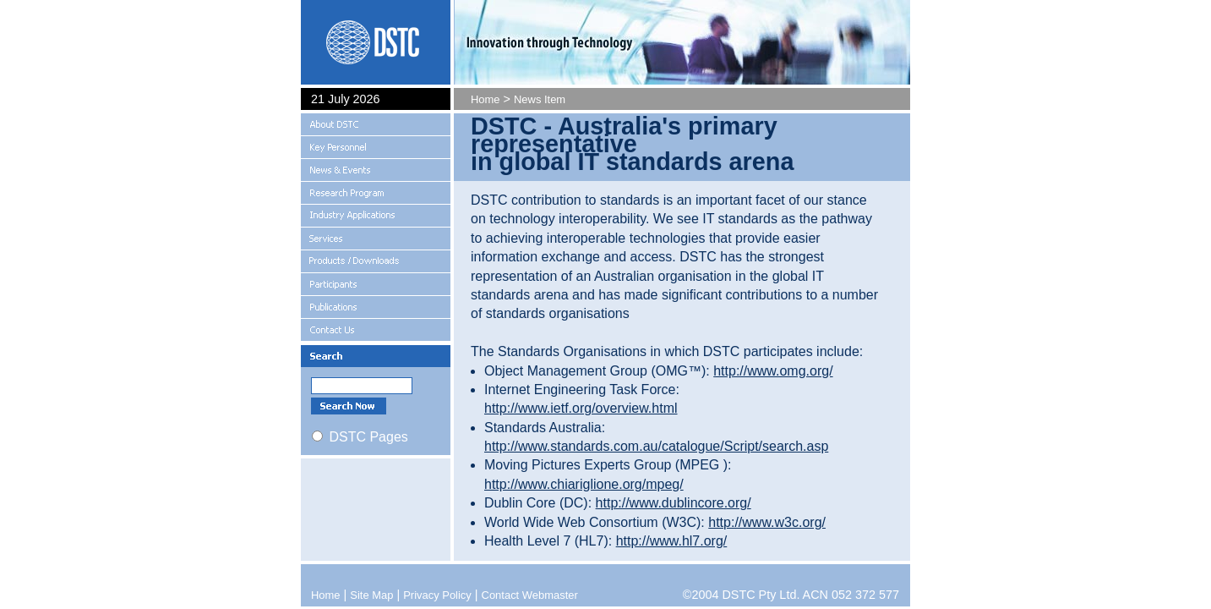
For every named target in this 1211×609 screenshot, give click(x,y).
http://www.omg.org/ (772, 371)
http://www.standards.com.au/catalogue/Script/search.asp (656, 446)
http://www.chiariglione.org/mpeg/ (584, 484)
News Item (539, 99)
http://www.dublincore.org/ (673, 503)
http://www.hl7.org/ (672, 541)
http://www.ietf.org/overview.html (581, 408)
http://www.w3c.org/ (767, 522)
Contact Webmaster (530, 595)
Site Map (371, 595)
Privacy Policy (437, 595)
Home (485, 99)
